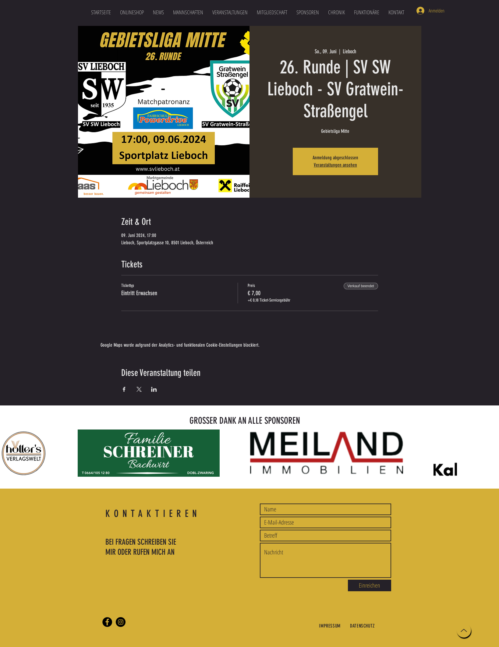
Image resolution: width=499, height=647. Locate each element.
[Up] (464, 630)
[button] (188, 12)
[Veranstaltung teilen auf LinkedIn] (154, 389)
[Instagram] (121, 622)
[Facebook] (107, 622)
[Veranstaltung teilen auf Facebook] (124, 389)
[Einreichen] (369, 585)
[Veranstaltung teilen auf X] (139, 389)
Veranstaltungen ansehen (335, 165)
